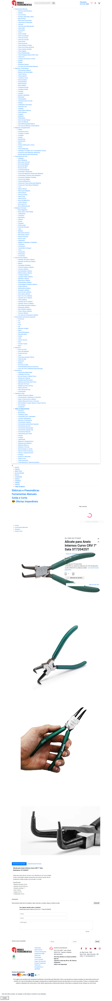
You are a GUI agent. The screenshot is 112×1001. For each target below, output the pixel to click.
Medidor (20, 231)
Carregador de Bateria (24, 265)
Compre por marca (19, 465)
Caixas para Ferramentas (25, 22)
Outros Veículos (22, 340)
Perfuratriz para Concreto (25, 101)
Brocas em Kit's (22, 168)
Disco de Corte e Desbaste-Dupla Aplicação (30, 368)
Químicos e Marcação (24, 456)
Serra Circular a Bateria (24, 292)
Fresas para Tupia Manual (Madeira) (28, 185)
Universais (21, 319)
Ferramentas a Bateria (24, 70)
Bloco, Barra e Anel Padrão (25, 212)
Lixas (19, 355)
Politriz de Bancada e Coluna (26, 145)
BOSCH (17, 475)
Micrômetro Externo (23, 233)
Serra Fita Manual (23, 122)
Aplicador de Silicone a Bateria (26, 261)
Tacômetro (21, 244)
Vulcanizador (22, 391)
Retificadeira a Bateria (24, 288)
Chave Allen (21, 28)
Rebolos (20, 363)
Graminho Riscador (23, 227)
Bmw (19, 345)
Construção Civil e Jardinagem (26, 416)
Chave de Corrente (23, 39)
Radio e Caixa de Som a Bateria (27, 399)
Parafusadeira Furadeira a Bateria (27, 284)
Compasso (21, 215)
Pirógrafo (20, 108)
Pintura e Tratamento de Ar (25, 453)
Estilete (20, 62)
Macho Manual (22, 189)
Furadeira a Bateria (23, 275)
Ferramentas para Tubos (25, 433)
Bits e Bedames (22, 160)
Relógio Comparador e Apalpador (27, 242)
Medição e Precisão (20, 208)
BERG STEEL (18, 471)
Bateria (20, 263)
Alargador (21, 158)
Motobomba (21, 139)
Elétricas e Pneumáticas (22, 68)
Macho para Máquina (24, 191)
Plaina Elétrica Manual (24, 110)
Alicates (20, 13)
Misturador (21, 97)
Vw (19, 321)
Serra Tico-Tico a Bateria (25, 296)
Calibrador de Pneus (24, 374)
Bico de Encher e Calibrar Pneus (27, 376)
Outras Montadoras (23, 332)
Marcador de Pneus (23, 384)
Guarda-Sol (21, 407)
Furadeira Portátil (23, 89)
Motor (20, 143)
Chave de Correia (23, 37)
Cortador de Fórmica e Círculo (26, 58)
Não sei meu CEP (94, 584)
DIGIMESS (18, 481)
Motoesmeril (21, 141)
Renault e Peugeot (23, 328)
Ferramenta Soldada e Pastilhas (27, 177)
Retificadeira (21, 118)
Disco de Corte (22, 349)
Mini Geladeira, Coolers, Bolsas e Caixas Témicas (32, 403)
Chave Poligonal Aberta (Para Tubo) (28, 55)
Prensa (20, 147)
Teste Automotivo (23, 460)
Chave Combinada (23, 36)
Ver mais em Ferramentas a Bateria (28, 315)
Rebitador (21, 116)
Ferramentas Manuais (21, 9)
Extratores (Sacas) (23, 64)
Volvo (19, 338)
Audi (19, 342)
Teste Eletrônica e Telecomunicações (28, 462)
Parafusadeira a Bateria (24, 282)
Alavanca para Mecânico (25, 11)
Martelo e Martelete (23, 95)
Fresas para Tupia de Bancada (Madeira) (29, 183)
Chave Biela (21, 30)
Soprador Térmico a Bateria (26, 303)
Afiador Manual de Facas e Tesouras (28, 401)
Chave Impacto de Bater (25, 49)
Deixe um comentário (72, 554)
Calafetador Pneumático (25, 104)
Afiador (20, 129)
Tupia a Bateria (22, 299)
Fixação (20, 435)
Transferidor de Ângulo (24, 248)
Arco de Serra (22, 15)
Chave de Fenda (22, 43)
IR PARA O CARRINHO (92, 521)
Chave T (20, 32)
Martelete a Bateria (23, 278)
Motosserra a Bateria (24, 280)
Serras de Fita (22, 198)
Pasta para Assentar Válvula (26, 357)
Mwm (19, 330)
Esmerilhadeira (22, 82)
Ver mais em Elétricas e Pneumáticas (28, 126)
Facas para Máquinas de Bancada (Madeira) (30, 173)
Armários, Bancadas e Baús (26, 16)
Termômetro (21, 246)
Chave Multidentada (24, 53)
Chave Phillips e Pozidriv (25, 45)
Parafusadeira (22, 99)
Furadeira (21, 135)
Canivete (20, 24)
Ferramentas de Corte (21, 156)
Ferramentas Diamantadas (25, 428)
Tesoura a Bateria (23, 313)
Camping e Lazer (19, 393)
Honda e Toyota (22, 343)
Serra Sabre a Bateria (24, 294)
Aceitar (5, 998)
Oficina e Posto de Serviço (25, 451)
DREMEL (17, 482)
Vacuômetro (21, 252)
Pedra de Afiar (22, 359)
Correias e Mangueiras (24, 418)
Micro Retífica (22, 85)
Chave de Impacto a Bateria (26, 267)
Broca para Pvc (22, 204)
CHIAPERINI (18, 477)
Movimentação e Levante (25, 449)
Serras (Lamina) (22, 194)
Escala (20, 221)
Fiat (19, 322)
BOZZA (17, 467)
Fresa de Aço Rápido (24, 179)
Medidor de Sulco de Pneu (25, 386)
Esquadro (21, 223)
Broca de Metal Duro (24, 200)
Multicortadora (22, 83)
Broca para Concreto (24, 162)
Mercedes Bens (22, 334)
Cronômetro (21, 256)
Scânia (20, 336)
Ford (19, 324)
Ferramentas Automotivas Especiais (25, 317)
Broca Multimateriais (24, 206)
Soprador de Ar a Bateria (25, 298)
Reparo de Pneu (22, 387)
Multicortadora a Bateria (25, 273)
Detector (20, 219)
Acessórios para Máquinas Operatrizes (29, 152)
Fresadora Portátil (23, 87)
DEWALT (17, 479)
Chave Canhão (22, 34)
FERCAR (17, 484)
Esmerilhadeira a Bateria (25, 271)
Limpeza (20, 437)
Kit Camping (21, 405)
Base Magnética (22, 210)
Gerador (20, 137)
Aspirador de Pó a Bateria (25, 301)
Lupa (19, 229)
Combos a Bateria (23, 269)
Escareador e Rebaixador (25, 171)
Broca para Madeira (23, 164)
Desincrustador (22, 80)
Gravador (20, 91)
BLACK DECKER (19, 473)
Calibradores (21, 213)
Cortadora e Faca (23, 78)
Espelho (20, 60)
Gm (19, 326)
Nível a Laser (22, 238)
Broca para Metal (23, 166)
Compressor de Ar (23, 131)
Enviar (87, 931)
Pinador (20, 103)
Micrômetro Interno (23, 234)
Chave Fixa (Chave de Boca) (26, 47)
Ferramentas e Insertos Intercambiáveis (29, 175)
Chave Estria (21, 41)
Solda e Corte (22, 458)
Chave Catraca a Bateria (25, 311)
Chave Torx (21, 57)
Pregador (20, 114)
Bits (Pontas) (22, 18)
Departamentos (18, 7)
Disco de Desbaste (23, 351)
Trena (19, 250)
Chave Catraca (22, 74)
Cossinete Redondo (23, 169)
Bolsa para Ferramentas (25, 20)
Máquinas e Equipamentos (22, 127)
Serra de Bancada (23, 148)
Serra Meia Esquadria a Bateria (27, 305)
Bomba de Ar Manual (24, 378)
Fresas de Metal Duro (24, 181)
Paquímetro (21, 240)
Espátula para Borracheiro (25, 380)
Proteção (20, 454)
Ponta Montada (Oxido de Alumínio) (28, 366)
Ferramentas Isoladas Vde (25, 430)
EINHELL (17, 469)
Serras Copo (21, 196)
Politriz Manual (22, 112)
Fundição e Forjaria (23, 133)
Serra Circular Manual (24, 120)
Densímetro (21, 217)
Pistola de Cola (22, 106)
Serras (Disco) (22, 192)
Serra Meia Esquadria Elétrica (26, 124)
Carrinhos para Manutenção (26, 26)
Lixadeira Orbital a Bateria (25, 277)
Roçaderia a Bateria (23, 290)
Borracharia (18, 370)
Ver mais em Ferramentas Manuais (28, 66)
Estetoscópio (22, 225)
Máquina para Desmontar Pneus (27, 382)
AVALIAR (96, 903)
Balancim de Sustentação (25, 72)
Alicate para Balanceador (25, 372)
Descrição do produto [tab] (19, 864)
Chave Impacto (22, 76)
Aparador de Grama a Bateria (26, 259)
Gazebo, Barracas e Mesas (25, 395)
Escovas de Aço (22, 353)
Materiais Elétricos (23, 445)
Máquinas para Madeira (25, 443)
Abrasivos (18, 347)
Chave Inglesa (22, 51)
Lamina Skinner (22, 202)
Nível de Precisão (23, 236)
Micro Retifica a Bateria (24, 309)
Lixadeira (20, 93)
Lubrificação (21, 439)
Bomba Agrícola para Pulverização (28, 154)
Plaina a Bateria (22, 286)
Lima (19, 187)
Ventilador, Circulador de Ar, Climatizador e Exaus (32, 150)
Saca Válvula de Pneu (24, 389)
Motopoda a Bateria (23, 307)
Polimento (21, 361)
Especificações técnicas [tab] (34, 864)
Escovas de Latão (23, 365)
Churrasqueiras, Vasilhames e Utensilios (29, 397)
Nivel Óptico (21, 254)
